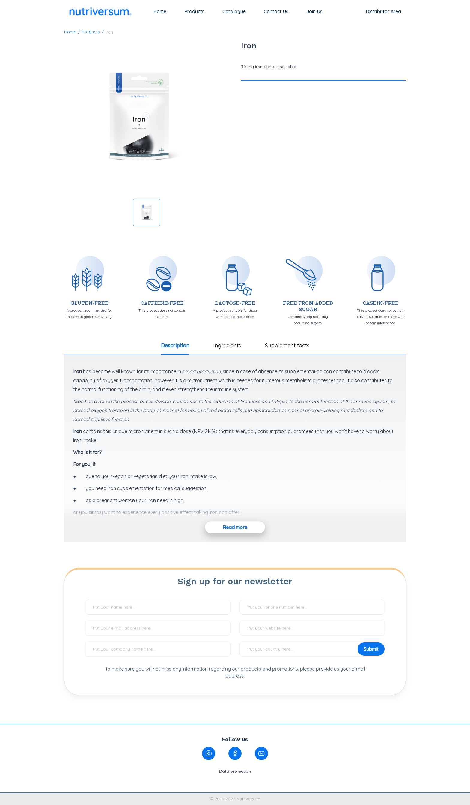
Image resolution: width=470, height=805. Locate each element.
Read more (235, 527)
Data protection (235, 771)
